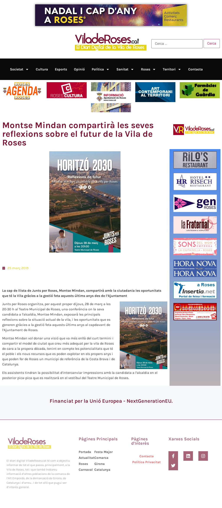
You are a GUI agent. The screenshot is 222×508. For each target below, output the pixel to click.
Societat (19, 69)
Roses (148, 69)
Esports (61, 69)
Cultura (42, 69)
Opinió (79, 69)
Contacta (195, 69)
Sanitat (125, 69)
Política (100, 69)
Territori (172, 69)
